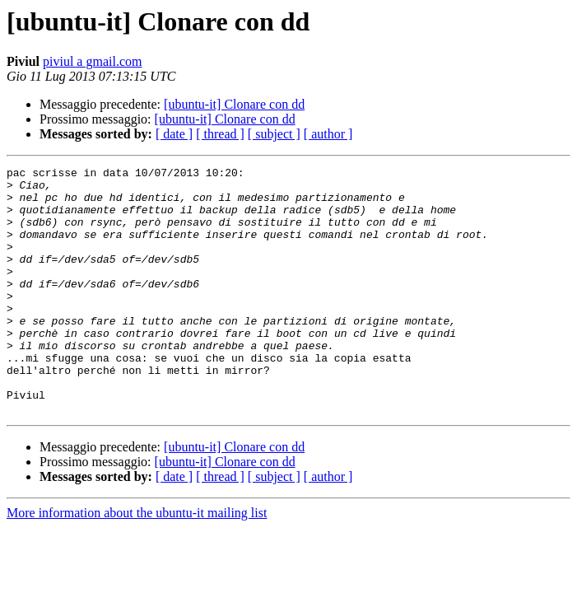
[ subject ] (274, 134)
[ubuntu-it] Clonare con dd (234, 104)
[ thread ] (220, 134)
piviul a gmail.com (92, 61)
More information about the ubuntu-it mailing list (137, 562)
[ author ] (328, 134)
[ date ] (174, 134)
